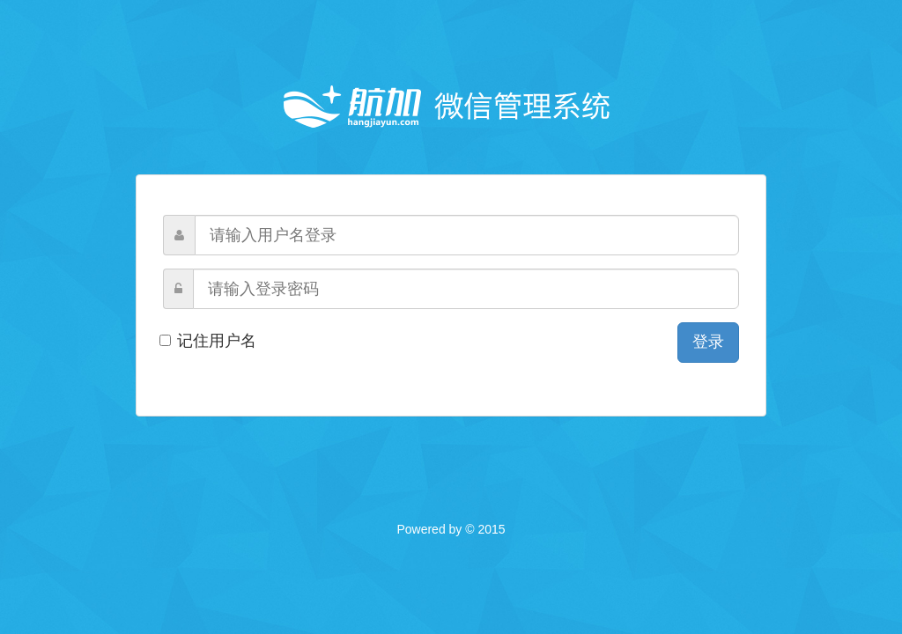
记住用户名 (209, 341)
